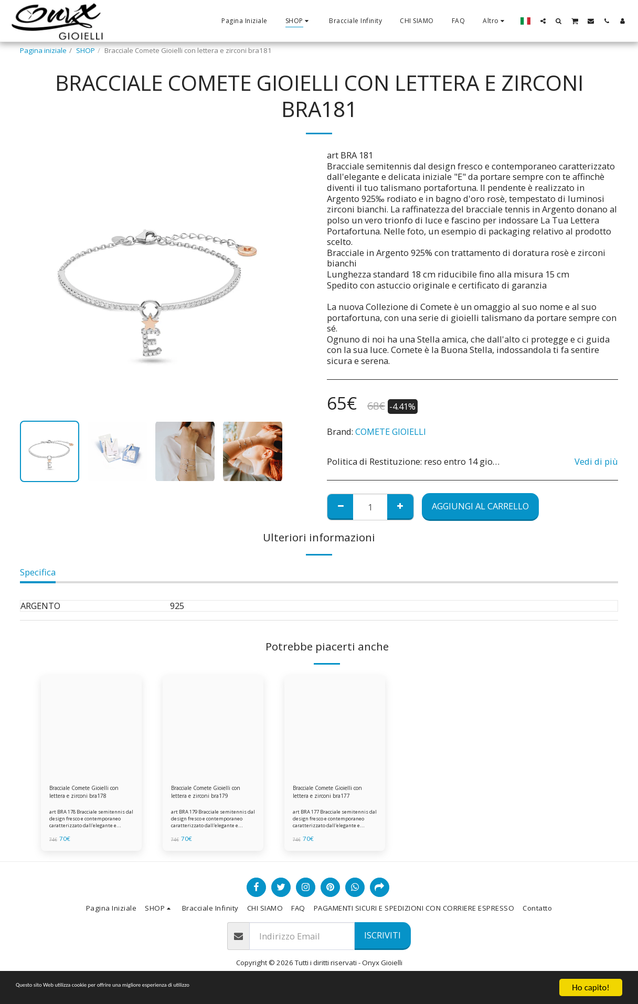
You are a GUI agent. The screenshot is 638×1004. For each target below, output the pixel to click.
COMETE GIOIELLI (390, 431)
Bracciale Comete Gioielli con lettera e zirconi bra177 (332, 794)
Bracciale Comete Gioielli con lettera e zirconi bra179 (210, 794)
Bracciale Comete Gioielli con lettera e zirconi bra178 (88, 794)
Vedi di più (596, 461)
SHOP (85, 50)
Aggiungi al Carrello (480, 506)
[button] (543, 20)
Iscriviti (382, 940)
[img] (91, 725)
